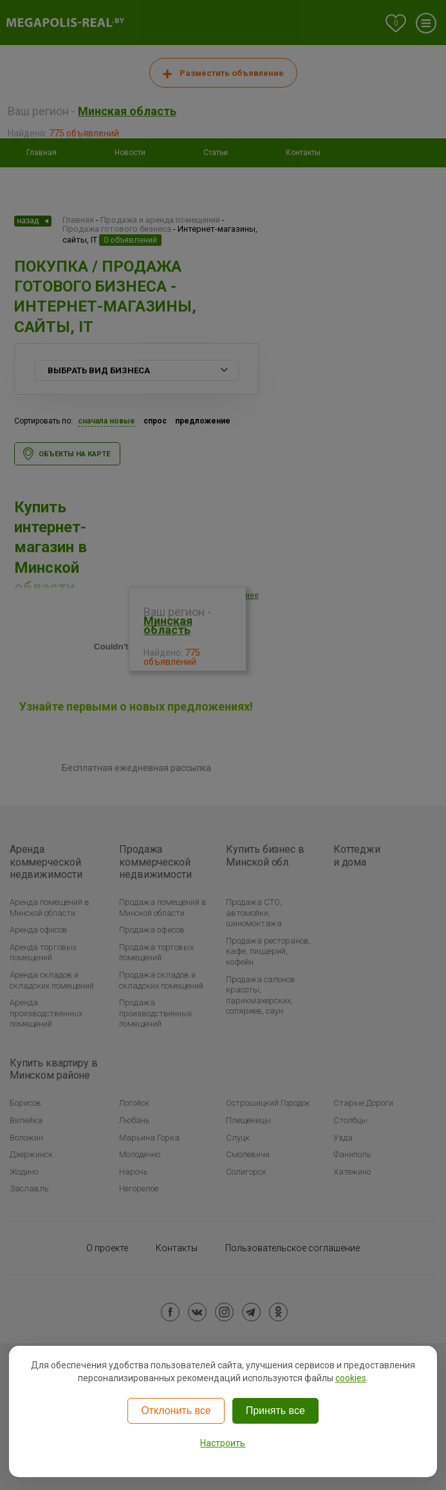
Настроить (222, 1443)
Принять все (275, 1410)
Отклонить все (175, 1410)
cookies (350, 1378)
